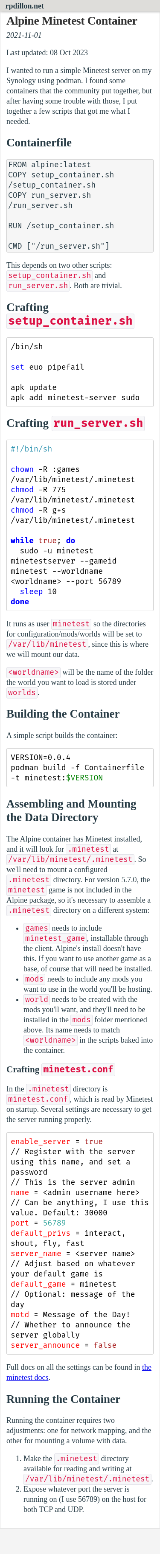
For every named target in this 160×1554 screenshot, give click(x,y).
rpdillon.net (25, 6)
